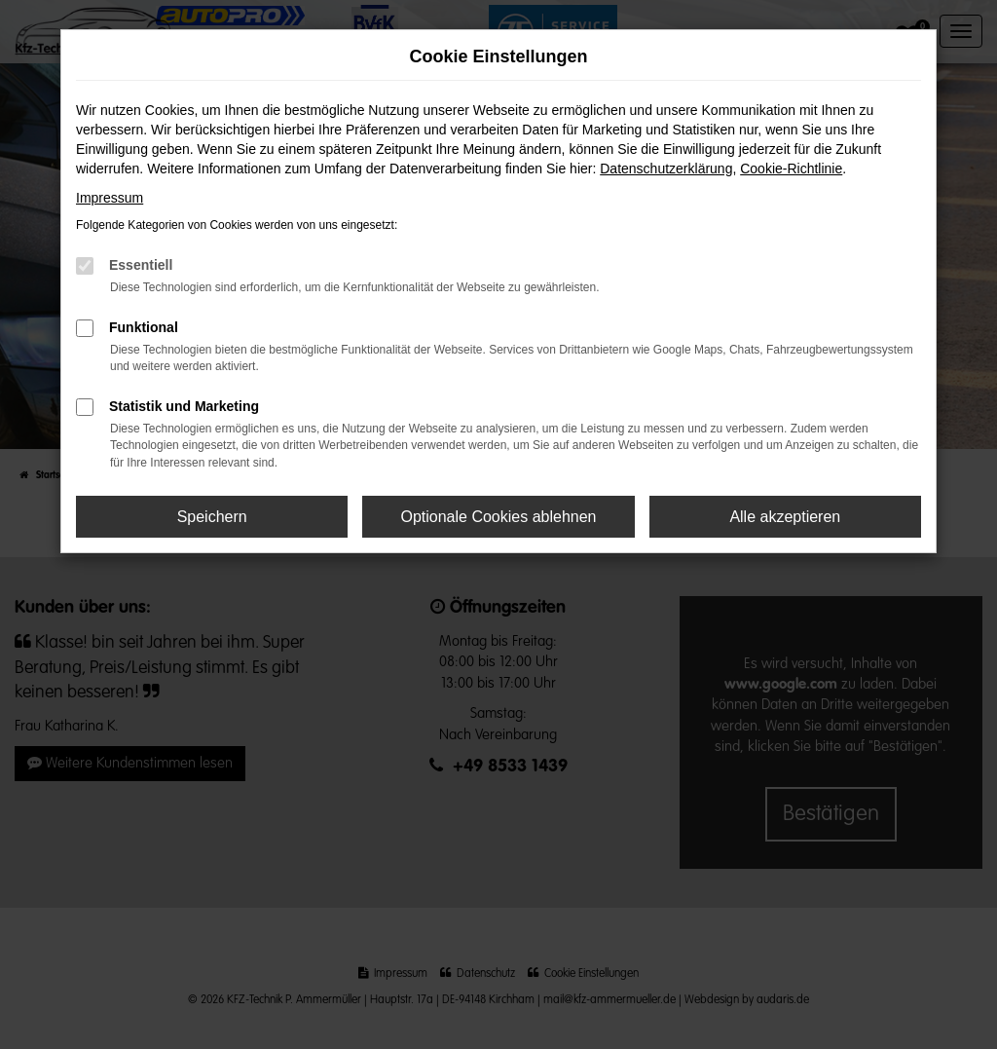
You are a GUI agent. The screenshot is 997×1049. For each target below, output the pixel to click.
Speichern (212, 516)
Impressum (109, 198)
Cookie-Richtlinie (791, 168)
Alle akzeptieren (784, 516)
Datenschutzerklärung (666, 168)
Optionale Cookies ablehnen (498, 516)
